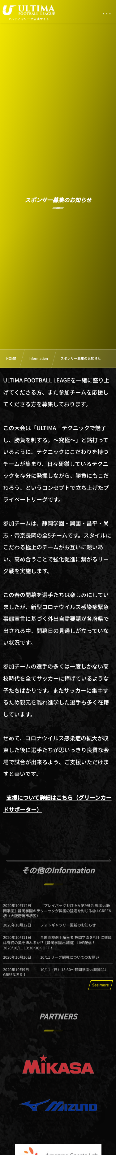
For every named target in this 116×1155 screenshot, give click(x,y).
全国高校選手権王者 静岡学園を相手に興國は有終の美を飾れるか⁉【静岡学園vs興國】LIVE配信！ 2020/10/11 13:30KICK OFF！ (57, 946)
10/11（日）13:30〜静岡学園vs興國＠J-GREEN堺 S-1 (55, 975)
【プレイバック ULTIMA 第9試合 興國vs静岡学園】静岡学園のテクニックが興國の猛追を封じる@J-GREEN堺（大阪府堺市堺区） (57, 914)
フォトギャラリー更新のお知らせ (68, 928)
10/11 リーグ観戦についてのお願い (69, 960)
